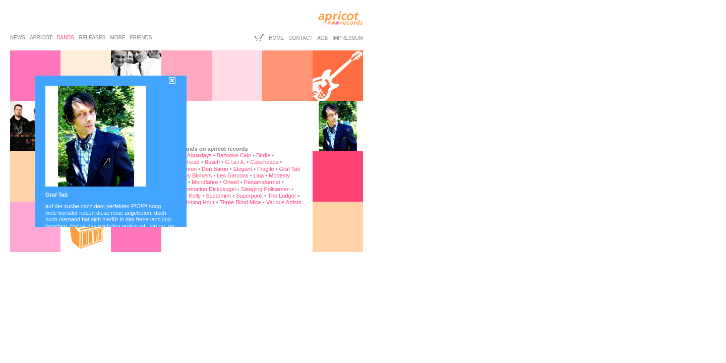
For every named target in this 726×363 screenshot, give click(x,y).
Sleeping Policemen (265, 189)
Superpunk (249, 196)
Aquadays (199, 155)
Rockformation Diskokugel (203, 189)
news (17, 37)
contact (300, 38)
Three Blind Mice (240, 202)
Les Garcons (232, 175)
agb (322, 38)
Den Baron (215, 169)
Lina (259, 175)
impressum (347, 38)
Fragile (265, 169)
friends (141, 37)
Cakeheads (264, 162)
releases (92, 37)
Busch (212, 162)
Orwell (231, 182)
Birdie (263, 155)
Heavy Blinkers (193, 175)
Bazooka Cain (234, 155)
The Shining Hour (193, 202)
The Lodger (282, 196)
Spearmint (218, 196)
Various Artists (283, 202)
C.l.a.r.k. (235, 162)
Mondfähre (205, 182)
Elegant (242, 169)
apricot (41, 37)
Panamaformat (262, 182)
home (276, 38)
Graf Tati (289, 169)
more (117, 37)
